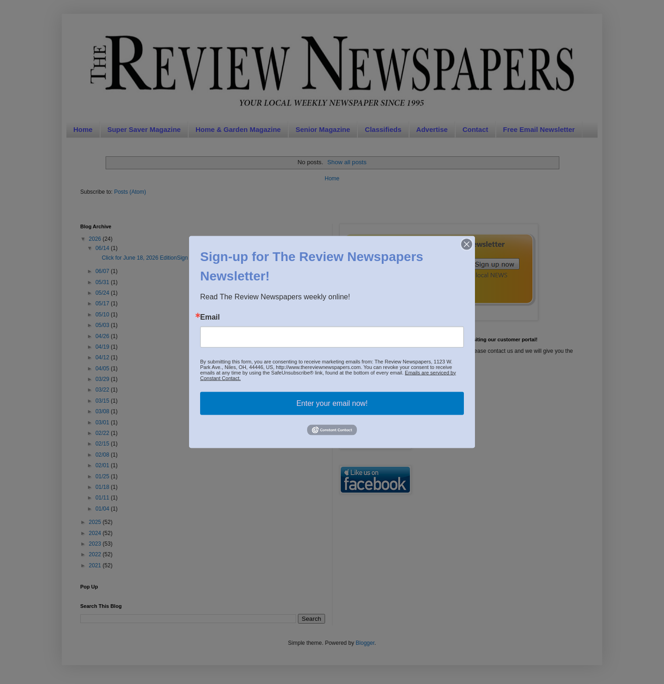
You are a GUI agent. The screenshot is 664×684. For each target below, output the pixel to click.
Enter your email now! (332, 403)
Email (210, 317)
